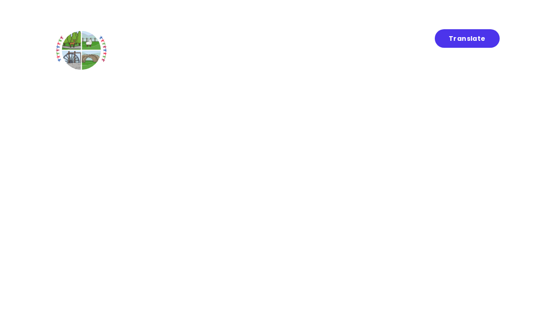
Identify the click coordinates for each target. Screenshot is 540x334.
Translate (467, 38)
